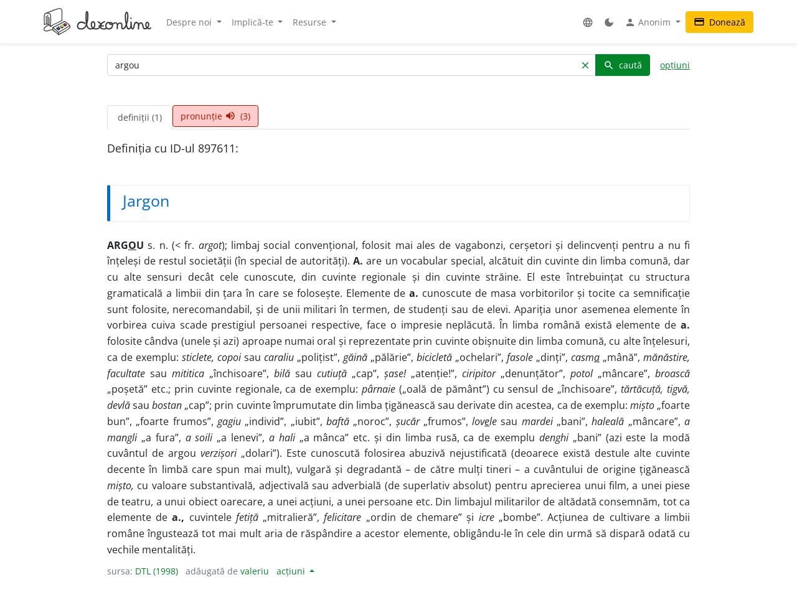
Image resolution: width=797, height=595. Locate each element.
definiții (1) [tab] (140, 117)
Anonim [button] (649, 22)
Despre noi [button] (190, 22)
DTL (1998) (156, 571)
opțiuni (675, 65)
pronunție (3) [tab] (215, 116)
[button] (587, 22)
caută (622, 65)
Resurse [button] (311, 22)
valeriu (254, 571)
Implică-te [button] (254, 22)
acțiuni (292, 571)
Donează (719, 22)
